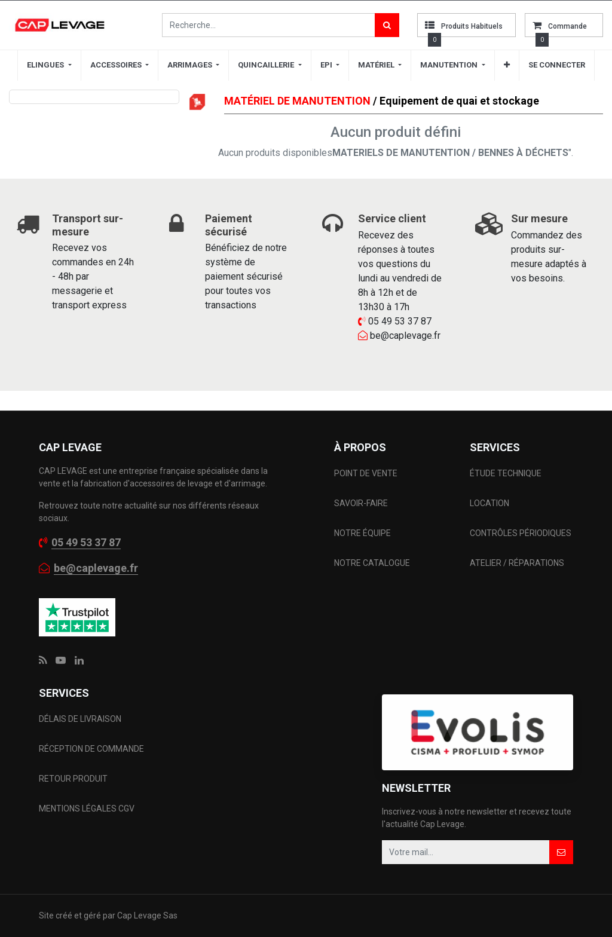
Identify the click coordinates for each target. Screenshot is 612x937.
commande (567, 26)
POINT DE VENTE (365, 473)
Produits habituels (472, 26)
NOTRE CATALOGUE (372, 563)
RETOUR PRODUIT (73, 778)
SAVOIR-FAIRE (361, 503)
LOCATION (490, 503)
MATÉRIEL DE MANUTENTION (297, 100)
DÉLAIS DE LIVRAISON (81, 719)
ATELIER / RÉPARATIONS (517, 563)
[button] (507, 65)
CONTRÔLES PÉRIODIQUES (520, 533)
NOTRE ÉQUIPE (362, 533)
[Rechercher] (387, 25)
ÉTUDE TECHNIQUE (506, 473)
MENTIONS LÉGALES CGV (86, 808)
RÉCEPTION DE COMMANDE (91, 749)
